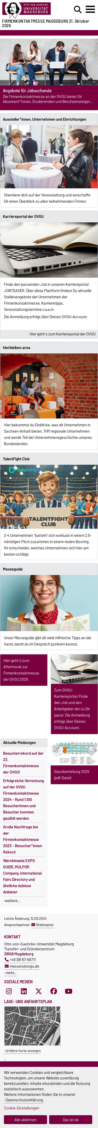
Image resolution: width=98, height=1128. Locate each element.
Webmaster (42, 925)
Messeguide (13, 569)
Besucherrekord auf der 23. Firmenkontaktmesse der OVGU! (23, 762)
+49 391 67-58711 (20, 959)
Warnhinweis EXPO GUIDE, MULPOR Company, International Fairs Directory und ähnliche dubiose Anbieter (22, 876)
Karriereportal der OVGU (23, 216)
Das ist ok (71, 1120)
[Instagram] (9, 991)
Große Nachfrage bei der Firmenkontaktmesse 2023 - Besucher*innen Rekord (22, 839)
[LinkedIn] (23, 991)
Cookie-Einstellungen (21, 1108)
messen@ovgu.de (22, 966)
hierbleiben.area (16, 348)
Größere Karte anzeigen (23, 1051)
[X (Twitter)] (38, 991)
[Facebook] (54, 991)
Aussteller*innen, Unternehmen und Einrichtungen (44, 119)
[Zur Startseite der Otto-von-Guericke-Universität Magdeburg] (30, 10)
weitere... (12, 901)
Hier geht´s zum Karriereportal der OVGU (63, 334)
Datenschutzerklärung (24, 1100)
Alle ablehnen (25, 1120)
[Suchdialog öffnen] (78, 9)
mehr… (11, 972)
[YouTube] (68, 991)
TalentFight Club (16, 459)
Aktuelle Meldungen (19, 743)
